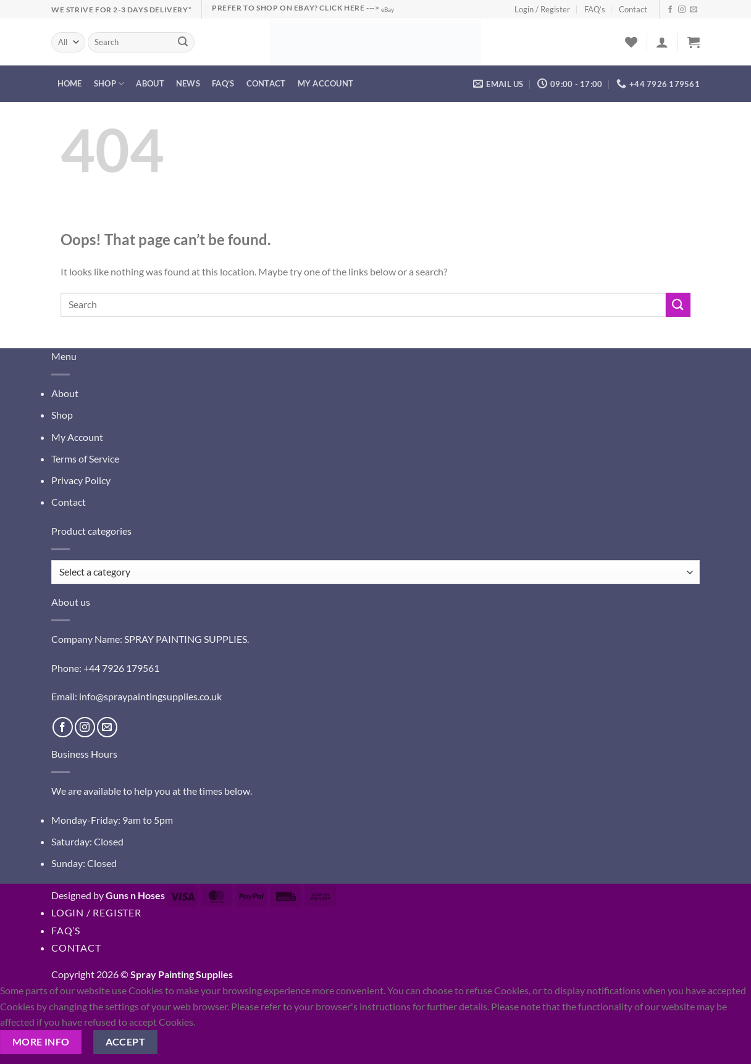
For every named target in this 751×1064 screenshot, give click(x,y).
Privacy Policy (81, 480)
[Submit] (183, 42)
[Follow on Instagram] (682, 10)
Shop (109, 84)
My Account (77, 437)
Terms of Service (85, 458)
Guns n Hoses (135, 895)
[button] (662, 42)
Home (69, 83)
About (150, 83)
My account (326, 83)
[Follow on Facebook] (670, 10)
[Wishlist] (631, 42)
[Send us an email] (693, 10)
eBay (387, 9)
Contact (633, 9)
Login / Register (542, 9)
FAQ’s (594, 9)
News (188, 83)
